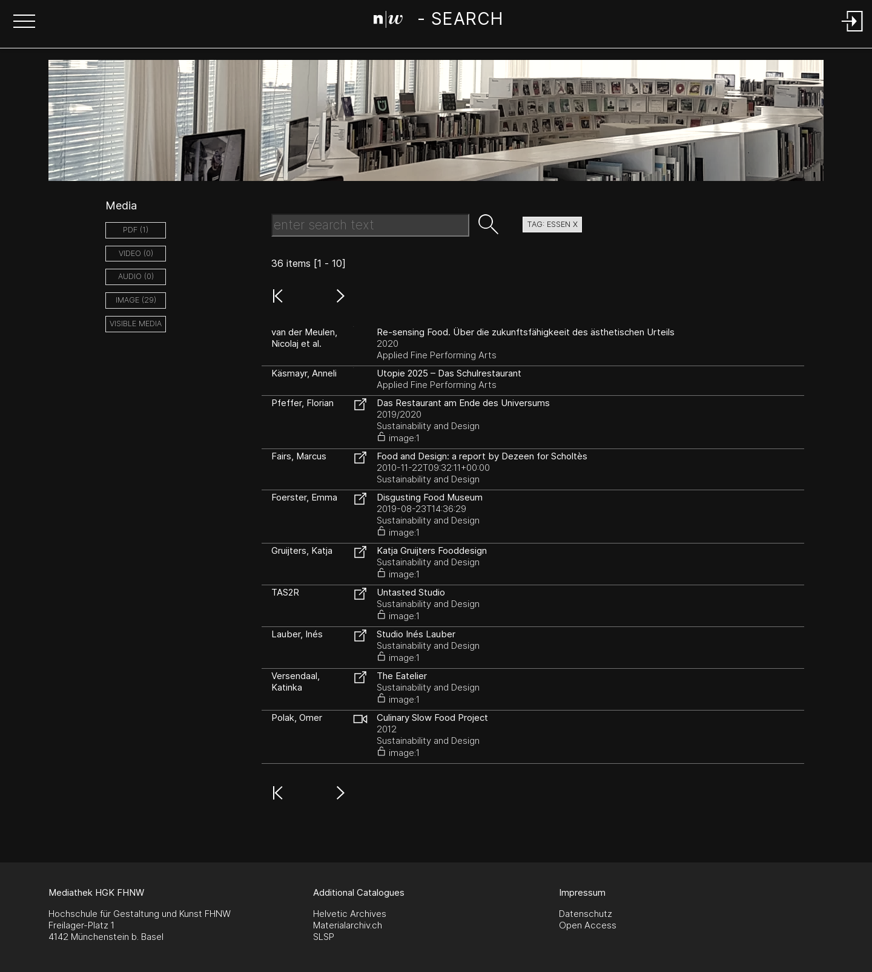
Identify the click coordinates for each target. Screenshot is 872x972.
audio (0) (136, 276)
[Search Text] (370, 225)
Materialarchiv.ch (347, 925)
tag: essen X (552, 224)
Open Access (587, 925)
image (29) (136, 299)
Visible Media (136, 323)
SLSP (323, 936)
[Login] (852, 32)
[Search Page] (438, 21)
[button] (24, 22)
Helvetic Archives (349, 913)
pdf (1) (135, 229)
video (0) (136, 253)
